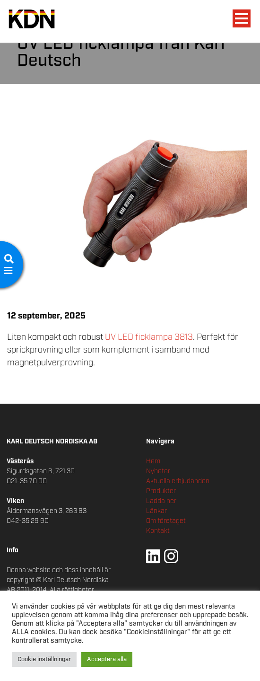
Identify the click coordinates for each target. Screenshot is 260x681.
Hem (153, 461)
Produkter (161, 491)
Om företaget (166, 521)
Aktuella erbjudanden (177, 481)
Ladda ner (161, 501)
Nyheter (158, 471)
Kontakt (158, 531)
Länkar (156, 511)
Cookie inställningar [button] (44, 659)
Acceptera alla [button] (107, 659)
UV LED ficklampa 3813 (149, 337)
